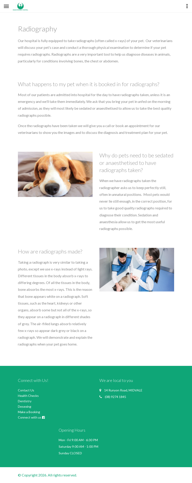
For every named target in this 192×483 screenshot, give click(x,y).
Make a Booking (29, 412)
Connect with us (29, 417)
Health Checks (28, 396)
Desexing (24, 406)
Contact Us (26, 390)
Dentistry (24, 401)
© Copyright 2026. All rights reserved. (47, 475)
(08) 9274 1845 (115, 397)
